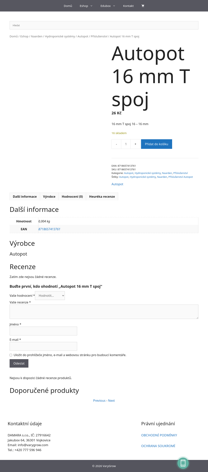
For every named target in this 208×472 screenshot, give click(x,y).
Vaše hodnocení (22, 295)
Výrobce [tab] (49, 196)
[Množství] (126, 144)
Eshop (88, 5)
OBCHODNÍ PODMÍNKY (159, 435)
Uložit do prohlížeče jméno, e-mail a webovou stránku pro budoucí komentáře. (70, 355)
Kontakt (128, 6)
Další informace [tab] (25, 196)
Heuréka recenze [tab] (102, 196)
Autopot (83, 36)
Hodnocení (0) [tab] (72, 196)
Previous (99, 400)
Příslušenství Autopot (180, 177)
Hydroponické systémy (60, 36)
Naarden (36, 36)
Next (111, 400)
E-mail (15, 340)
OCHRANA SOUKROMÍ (158, 446)
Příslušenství (99, 36)
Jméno (15, 324)
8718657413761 (49, 229)
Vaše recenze (20, 302)
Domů (68, 6)
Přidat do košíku (156, 144)
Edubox (110, 5)
